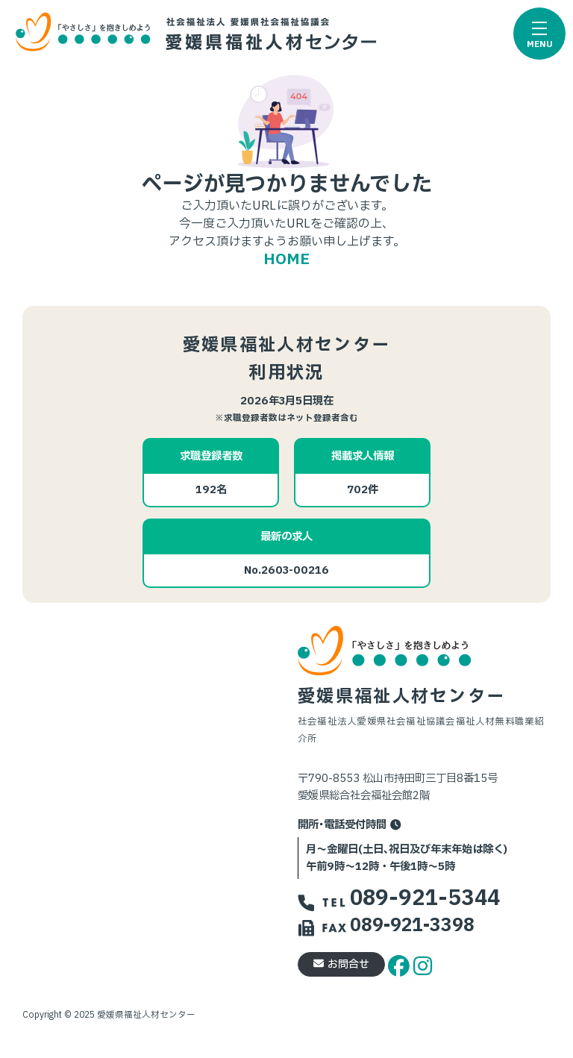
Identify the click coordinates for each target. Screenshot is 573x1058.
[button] (539, 33)
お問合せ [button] (341, 964)
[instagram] (422, 963)
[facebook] (400, 963)
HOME (286, 259)
